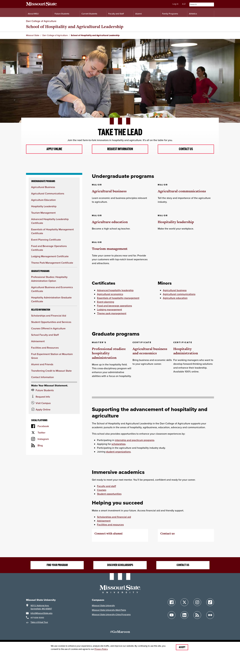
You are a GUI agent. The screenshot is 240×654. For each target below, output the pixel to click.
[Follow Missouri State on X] (184, 602)
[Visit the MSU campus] (54, 403)
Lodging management (109, 310)
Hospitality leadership (176, 222)
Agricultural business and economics (150, 351)
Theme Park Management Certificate (52, 263)
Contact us (185, 149)
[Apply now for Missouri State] (54, 410)
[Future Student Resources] (54, 390)
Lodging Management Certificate (50, 256)
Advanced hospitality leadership (115, 290)
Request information (120, 149)
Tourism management (110, 248)
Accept (182, 647)
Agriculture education (110, 222)
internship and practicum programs (134, 440)
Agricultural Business (43, 187)
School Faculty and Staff (45, 335)
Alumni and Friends (42, 364)
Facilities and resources (110, 525)
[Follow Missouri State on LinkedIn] (184, 615)
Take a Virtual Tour (39, 622)
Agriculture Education (43, 200)
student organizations (118, 452)
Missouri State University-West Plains (109, 610)
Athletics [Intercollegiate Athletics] (193, 13)
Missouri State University (103, 605)
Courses (101, 490)
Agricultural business (109, 191)
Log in (175, 3)
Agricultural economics (110, 294)
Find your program (57, 565)
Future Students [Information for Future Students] (62, 13)
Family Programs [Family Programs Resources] (170, 13)
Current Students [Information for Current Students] (89, 13)
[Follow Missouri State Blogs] (197, 615)
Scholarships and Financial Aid (48, 316)
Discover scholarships (120, 565)
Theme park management (111, 313)
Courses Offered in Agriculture (48, 328)
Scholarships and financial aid (114, 517)
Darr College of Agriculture (41, 21)
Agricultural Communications (47, 194)
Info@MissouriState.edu (41, 613)
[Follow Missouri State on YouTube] (171, 615)
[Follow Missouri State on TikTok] (210, 602)
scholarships (118, 444)
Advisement (38, 341)
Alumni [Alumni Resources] (138, 13)
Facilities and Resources (45, 348)
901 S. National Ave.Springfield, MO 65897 (41, 607)
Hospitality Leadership (43, 206)
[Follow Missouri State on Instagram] (197, 602)
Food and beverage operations (114, 306)
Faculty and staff (106, 486)
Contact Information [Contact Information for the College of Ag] (42, 377)
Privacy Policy (101, 649)
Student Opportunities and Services (51, 322)
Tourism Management (43, 213)
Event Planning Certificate (46, 240)
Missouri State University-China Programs (111, 614)
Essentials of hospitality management (118, 298)
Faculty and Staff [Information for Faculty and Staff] (116, 13)
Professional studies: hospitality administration (109, 353)
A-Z (184, 3)
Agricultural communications (182, 191)
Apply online (54, 149)
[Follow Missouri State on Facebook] (171, 602)
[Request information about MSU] (54, 397)
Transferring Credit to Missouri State (51, 371)
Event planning (105, 302)
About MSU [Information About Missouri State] (33, 13)
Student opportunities (109, 494)
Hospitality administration (185, 351)
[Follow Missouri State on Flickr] (210, 615)
